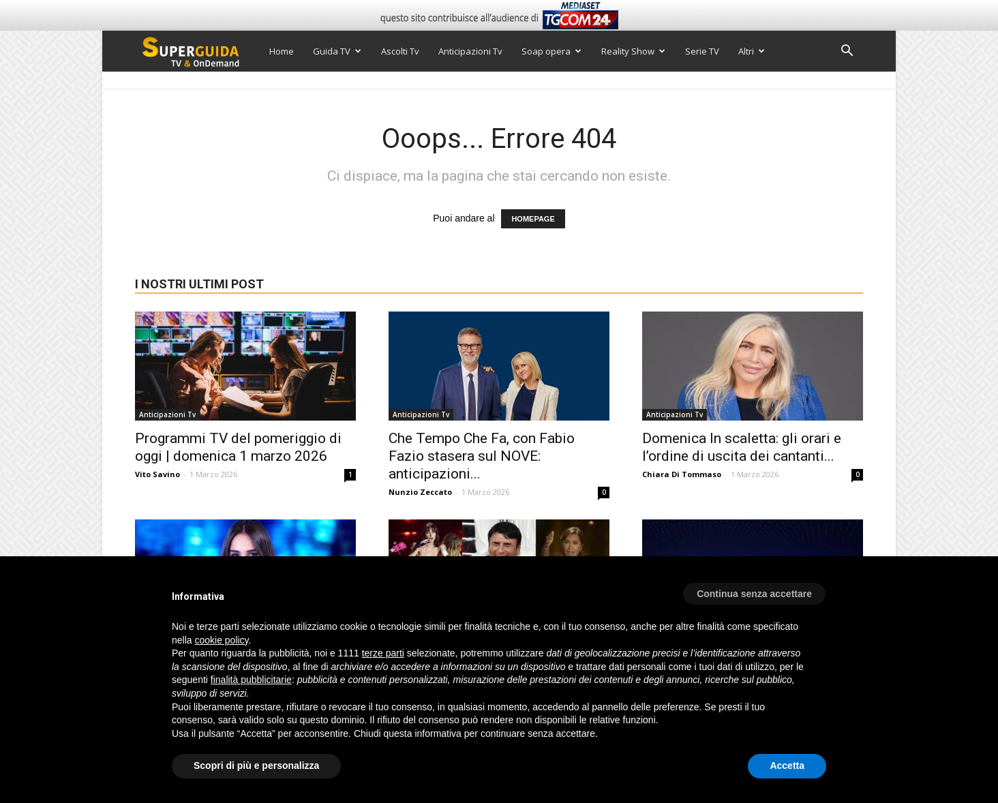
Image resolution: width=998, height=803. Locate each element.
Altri (751, 51)
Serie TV (702, 51)
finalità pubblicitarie (251, 679)
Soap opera (551, 51)
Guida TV (337, 51)
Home (281, 51)
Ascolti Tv (400, 51)
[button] (846, 52)
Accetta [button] (787, 765)
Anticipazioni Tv (470, 51)
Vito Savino (157, 474)
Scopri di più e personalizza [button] (256, 765)
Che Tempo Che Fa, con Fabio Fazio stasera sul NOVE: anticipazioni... (482, 456)
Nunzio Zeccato (420, 492)
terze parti (383, 653)
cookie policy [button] (221, 640)
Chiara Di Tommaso (681, 474)
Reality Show (633, 51)
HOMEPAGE (532, 219)
